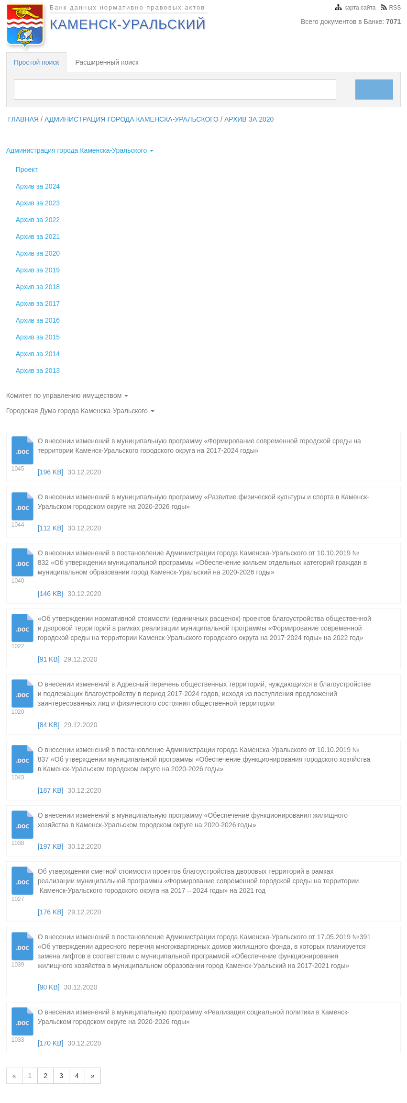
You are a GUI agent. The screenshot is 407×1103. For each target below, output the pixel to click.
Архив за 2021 (38, 236)
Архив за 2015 (38, 337)
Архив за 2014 (38, 354)
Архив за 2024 (38, 186)
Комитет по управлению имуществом (67, 395)
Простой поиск (36, 62)
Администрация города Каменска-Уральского (131, 119)
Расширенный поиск (106, 62)
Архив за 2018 (38, 287)
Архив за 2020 (249, 119)
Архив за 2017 (38, 303)
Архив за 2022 (38, 220)
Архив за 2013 (38, 370)
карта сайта (355, 7)
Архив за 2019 (38, 270)
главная (23, 119)
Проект (27, 169)
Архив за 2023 (38, 203)
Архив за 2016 (38, 320)
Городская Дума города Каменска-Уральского (80, 411)
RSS (391, 7)
